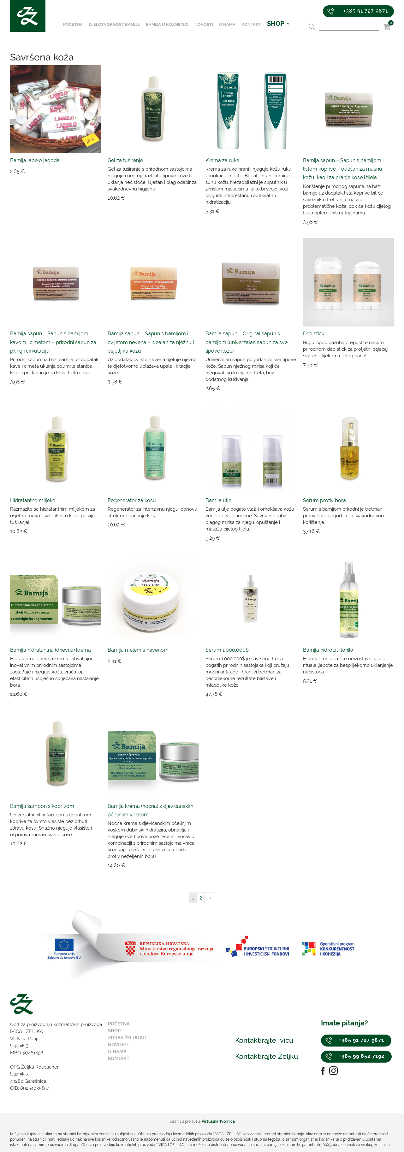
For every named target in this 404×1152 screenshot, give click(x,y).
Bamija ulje (218, 500)
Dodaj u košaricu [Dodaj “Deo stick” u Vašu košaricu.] (363, 364)
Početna (76, 29)
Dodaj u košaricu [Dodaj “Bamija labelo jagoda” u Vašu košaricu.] (71, 171)
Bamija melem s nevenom (138, 650)
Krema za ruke (222, 160)
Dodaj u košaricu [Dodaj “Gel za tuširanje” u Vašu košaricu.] (168, 198)
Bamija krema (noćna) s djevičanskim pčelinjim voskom (150, 810)
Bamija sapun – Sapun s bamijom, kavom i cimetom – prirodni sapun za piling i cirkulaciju (53, 342)
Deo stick (313, 334)
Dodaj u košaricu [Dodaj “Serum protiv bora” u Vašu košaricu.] (363, 531)
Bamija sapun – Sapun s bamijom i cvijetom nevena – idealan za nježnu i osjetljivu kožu (151, 342)
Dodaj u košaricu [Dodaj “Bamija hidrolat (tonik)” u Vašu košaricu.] (363, 681)
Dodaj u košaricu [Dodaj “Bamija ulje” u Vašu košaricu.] (266, 538)
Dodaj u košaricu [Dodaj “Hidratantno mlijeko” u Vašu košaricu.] (71, 531)
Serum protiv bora (324, 500)
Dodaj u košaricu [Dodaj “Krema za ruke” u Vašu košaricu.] (266, 211)
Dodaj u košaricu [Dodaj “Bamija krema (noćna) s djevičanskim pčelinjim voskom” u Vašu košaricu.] (168, 865)
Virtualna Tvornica (218, 1121)
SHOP (279, 29)
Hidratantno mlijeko (33, 500)
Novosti (207, 29)
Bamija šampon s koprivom (42, 806)
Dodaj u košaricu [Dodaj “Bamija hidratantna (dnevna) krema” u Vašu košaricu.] (71, 694)
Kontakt (255, 29)
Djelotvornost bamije (118, 29)
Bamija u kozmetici (171, 29)
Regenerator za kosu (132, 500)
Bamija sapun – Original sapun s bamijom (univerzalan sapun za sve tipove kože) (246, 342)
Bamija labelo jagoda (35, 160)
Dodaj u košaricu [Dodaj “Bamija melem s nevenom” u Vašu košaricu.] (168, 661)
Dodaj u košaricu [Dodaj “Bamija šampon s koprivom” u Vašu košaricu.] (71, 843)
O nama (231, 29)
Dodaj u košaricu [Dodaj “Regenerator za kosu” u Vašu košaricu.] (168, 524)
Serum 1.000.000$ (227, 650)
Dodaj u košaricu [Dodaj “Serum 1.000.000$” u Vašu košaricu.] (266, 694)
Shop (114, 1031)
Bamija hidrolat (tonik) (328, 650)
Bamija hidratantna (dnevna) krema (50, 650)
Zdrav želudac (127, 1038)
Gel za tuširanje (125, 160)
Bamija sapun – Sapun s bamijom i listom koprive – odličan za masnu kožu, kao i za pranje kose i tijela (343, 168)
